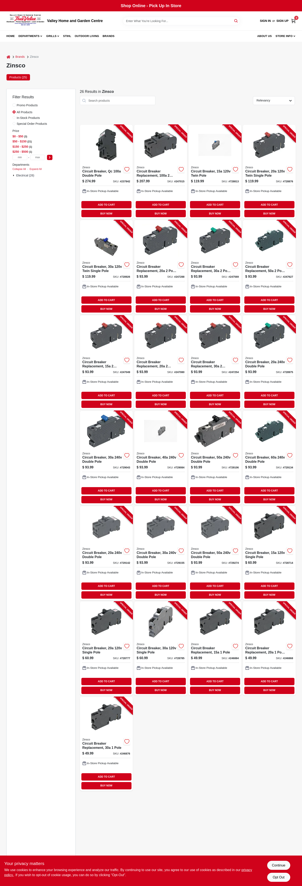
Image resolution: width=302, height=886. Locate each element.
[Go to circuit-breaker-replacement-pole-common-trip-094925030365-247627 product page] (269, 267)
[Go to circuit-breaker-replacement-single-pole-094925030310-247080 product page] (160, 362)
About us (264, 36)
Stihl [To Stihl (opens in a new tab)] (67, 36)
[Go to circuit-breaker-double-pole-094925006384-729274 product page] (215, 553)
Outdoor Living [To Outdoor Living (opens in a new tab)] (87, 36)
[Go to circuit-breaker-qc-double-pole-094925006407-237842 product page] (106, 172)
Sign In (265, 20)
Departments (28, 36)
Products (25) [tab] (18, 77)
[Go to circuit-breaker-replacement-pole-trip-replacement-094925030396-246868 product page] (269, 648)
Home (11, 36)
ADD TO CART (106, 204)
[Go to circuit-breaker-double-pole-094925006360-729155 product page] (160, 553)
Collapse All (19, 169)
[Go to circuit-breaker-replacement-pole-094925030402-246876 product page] (106, 744)
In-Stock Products (28, 118)
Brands (109, 36)
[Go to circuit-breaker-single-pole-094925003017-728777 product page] (106, 648)
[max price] (37, 157)
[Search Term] (181, 21)
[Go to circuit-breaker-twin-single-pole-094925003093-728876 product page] (269, 172)
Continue (278, 865)
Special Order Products (32, 124)
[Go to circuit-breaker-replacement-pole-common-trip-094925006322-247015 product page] (160, 172)
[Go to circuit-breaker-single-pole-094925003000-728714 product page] (269, 553)
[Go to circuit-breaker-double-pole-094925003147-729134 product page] (269, 458)
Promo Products (27, 105)
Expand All (36, 169)
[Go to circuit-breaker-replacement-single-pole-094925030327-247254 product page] (215, 362)
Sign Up (282, 20)
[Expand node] (14, 175)
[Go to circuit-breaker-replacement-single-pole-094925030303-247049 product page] (106, 362)
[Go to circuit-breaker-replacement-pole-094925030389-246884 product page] (215, 648)
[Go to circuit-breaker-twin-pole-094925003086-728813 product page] (215, 172)
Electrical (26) (25, 175)
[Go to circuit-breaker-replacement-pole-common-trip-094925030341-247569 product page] (215, 267)
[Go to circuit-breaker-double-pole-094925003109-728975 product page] (269, 362)
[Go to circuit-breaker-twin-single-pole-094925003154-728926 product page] (106, 267)
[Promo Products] (14, 105)
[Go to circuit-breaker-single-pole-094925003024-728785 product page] (160, 648)
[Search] (236, 20)
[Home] (8, 57)
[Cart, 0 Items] (293, 21)
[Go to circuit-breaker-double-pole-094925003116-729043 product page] (106, 458)
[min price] (20, 157)
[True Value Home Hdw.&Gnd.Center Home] (25, 21)
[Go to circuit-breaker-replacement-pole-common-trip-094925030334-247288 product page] (160, 267)
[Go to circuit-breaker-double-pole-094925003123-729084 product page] (160, 458)
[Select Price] (49, 157)
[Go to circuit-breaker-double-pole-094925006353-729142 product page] (106, 553)
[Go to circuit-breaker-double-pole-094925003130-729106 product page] (215, 458)
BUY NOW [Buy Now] (106, 213)
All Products (25, 112)
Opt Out (278, 877)
